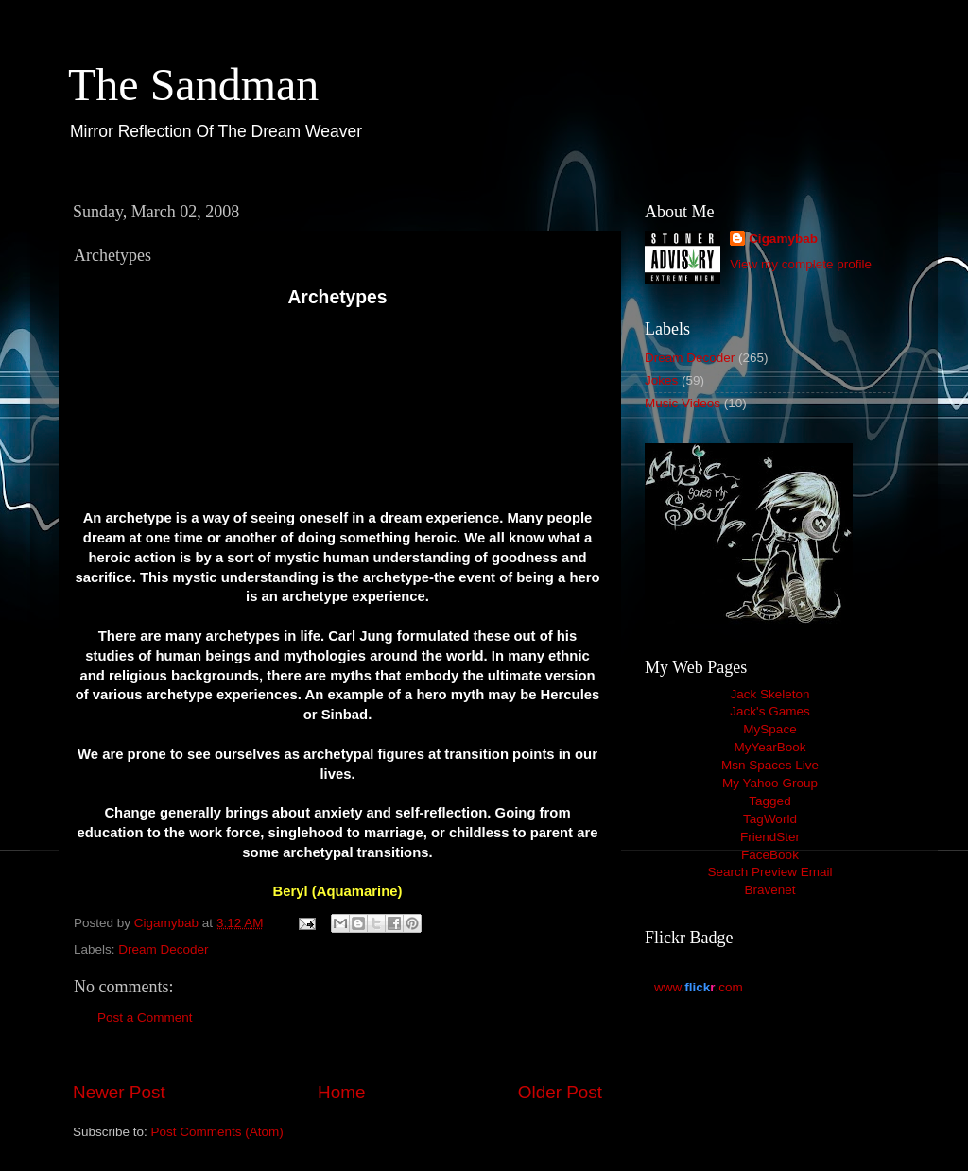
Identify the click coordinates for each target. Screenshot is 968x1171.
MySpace (769, 729)
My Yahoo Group (770, 783)
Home (341, 1092)
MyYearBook (769, 747)
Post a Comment (145, 1017)
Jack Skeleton (769, 694)
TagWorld (770, 819)
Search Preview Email (769, 872)
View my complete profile (801, 264)
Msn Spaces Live (770, 765)
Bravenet (769, 890)
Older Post (560, 1092)
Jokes (661, 380)
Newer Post (119, 1092)
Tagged (769, 801)
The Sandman (193, 85)
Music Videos (682, 403)
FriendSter (770, 837)
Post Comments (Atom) (217, 1132)
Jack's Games (769, 711)
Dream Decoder (163, 949)
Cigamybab (783, 239)
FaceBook (770, 855)
